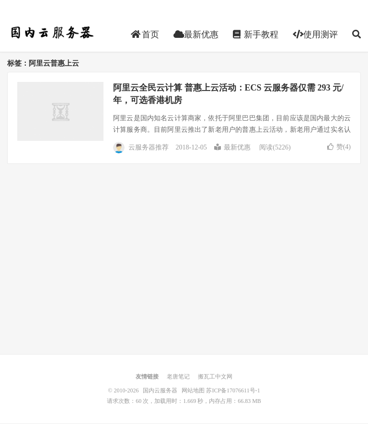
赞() (339, 147)
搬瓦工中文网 (215, 377)
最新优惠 (196, 35)
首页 (145, 35)
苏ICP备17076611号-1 (233, 391)
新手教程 (255, 35)
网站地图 (193, 391)
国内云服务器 (51, 34)
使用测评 (315, 35)
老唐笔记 (178, 377)
